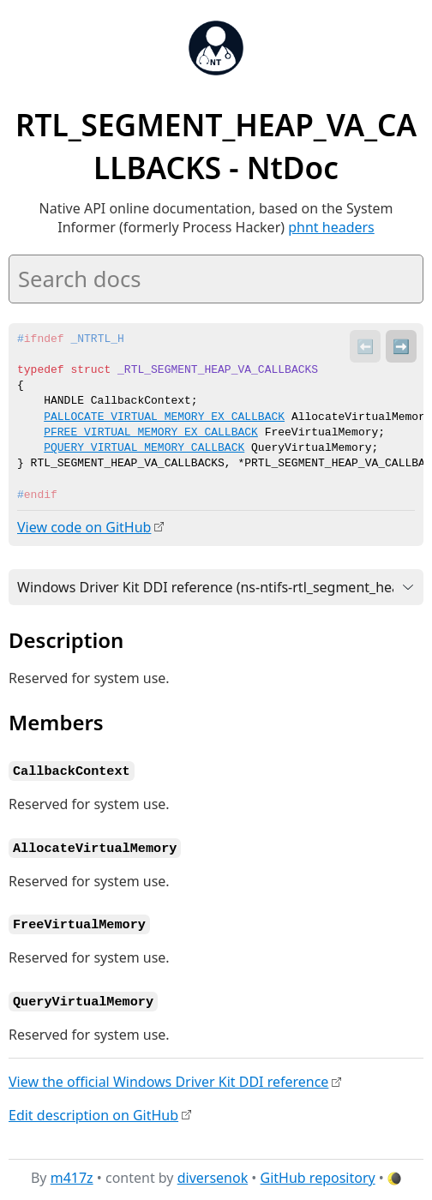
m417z (72, 1173)
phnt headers (331, 227)
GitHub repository (318, 1173)
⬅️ (365, 346)
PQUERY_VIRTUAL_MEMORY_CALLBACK (144, 448)
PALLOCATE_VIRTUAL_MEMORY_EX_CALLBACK (164, 417)
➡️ (401, 346)
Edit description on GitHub (93, 1110)
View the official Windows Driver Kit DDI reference (168, 1077)
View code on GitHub (84, 527)
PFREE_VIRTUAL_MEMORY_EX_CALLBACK (151, 433)
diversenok (213, 1173)
